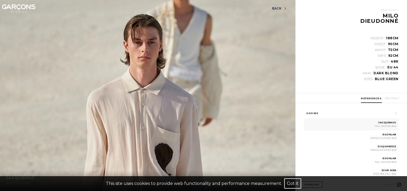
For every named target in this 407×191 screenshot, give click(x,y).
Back (279, 8)
